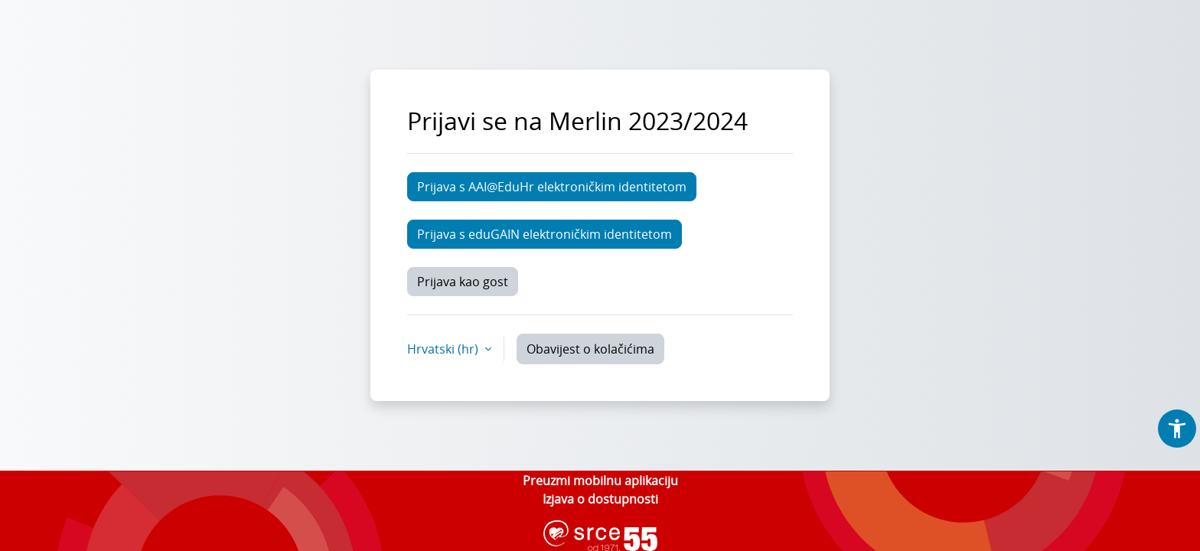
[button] (1177, 428)
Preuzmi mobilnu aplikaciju (600, 480)
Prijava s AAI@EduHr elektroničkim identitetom (551, 186)
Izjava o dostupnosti (600, 499)
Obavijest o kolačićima (590, 349)
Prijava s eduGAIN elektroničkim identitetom (544, 234)
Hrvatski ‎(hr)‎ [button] (444, 349)
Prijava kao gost (462, 281)
